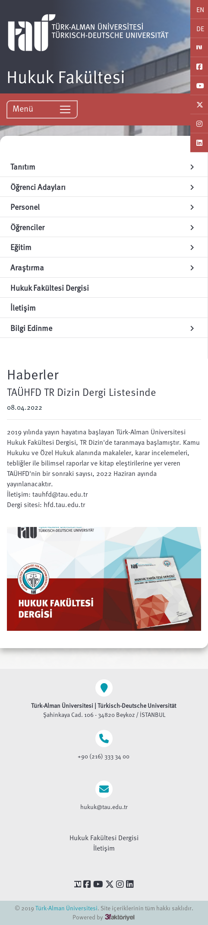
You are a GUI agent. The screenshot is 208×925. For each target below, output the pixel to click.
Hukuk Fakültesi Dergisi (104, 837)
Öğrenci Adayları (103, 187)
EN (200, 9)
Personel (103, 206)
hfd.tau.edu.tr (64, 504)
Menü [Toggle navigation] (42, 109)
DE (200, 28)
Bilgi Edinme (103, 328)
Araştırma (103, 267)
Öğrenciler (103, 227)
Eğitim (103, 247)
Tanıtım (103, 166)
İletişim (104, 848)
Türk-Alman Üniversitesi (66, 907)
